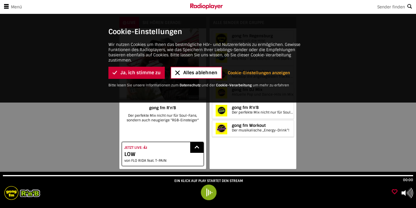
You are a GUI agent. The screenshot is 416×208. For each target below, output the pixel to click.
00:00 (408, 180)
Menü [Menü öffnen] (12, 7)
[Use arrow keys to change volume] (407, 193)
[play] (208, 192)
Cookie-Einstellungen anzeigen (259, 72)
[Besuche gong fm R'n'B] (35, 193)
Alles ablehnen (196, 73)
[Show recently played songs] (197, 147)
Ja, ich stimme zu (136, 73)
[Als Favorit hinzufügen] (394, 192)
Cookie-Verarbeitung (234, 85)
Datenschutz (190, 85)
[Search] (319, 6)
